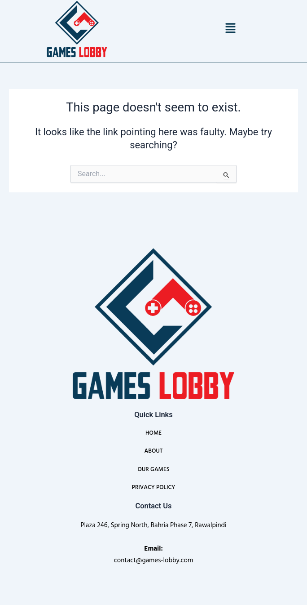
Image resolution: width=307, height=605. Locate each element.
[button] (230, 29)
